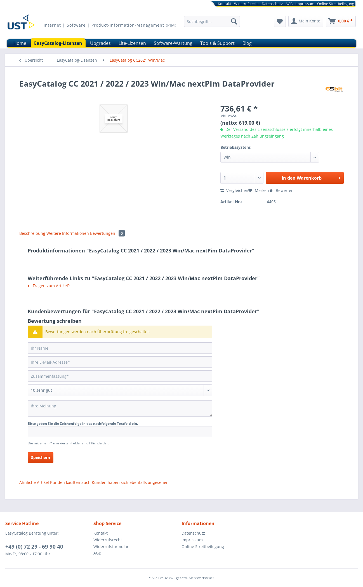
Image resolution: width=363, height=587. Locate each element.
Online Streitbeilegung (335, 3)
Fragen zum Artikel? (49, 285)
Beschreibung (32, 233)
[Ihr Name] (120, 348)
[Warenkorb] (341, 21)
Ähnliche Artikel (34, 482)
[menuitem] (260, 4)
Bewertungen (107, 233)
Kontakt (224, 3)
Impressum (304, 3)
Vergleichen (234, 190)
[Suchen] (234, 21)
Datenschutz (272, 3)
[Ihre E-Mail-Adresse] (120, 362)
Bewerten (281, 190)
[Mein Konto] (305, 21)
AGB (289, 3)
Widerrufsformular (111, 546)
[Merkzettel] (280, 21)
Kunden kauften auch (70, 482)
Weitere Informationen (67, 233)
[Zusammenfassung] (120, 376)
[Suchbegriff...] (212, 21)
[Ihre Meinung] (120, 408)
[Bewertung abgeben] (120, 390)
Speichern (40, 457)
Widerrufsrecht (246, 3)
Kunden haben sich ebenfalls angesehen (130, 482)
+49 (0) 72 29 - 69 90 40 (34, 546)
